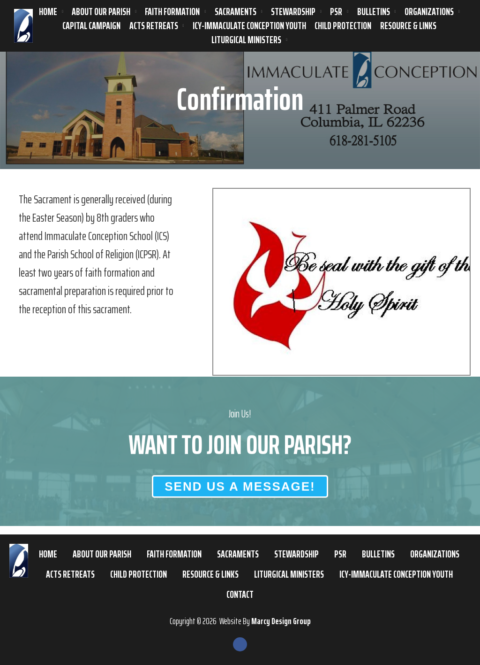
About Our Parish (101, 12)
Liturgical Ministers (246, 40)
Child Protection (343, 26)
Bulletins (373, 12)
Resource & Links (408, 26)
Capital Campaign (91, 26)
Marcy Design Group (281, 621)
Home (48, 12)
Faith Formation (172, 12)
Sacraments (235, 12)
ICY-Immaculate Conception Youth (249, 26)
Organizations (429, 12)
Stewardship (293, 12)
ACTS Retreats (153, 26)
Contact (240, 594)
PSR (336, 12)
